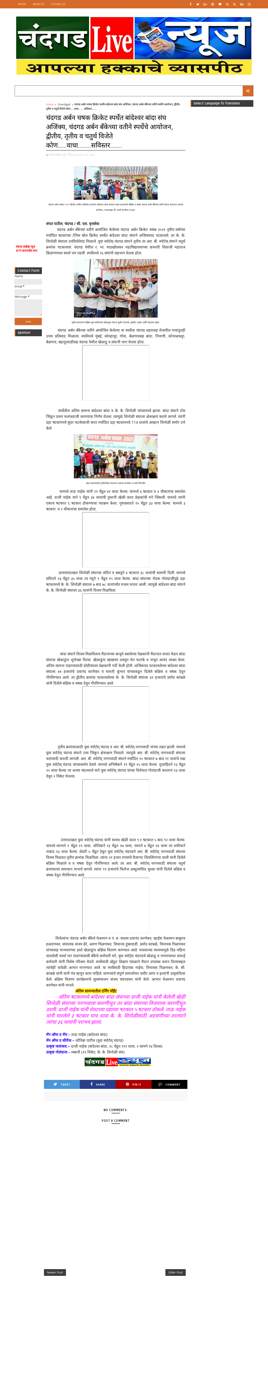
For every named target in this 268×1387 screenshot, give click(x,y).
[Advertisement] (28, 165)
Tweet (62, 1084)
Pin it (133, 1084)
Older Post (175, 1272)
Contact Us (58, 4)
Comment (169, 1084)
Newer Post (55, 1272)
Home (22, 4)
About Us (38, 4)
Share (97, 1084)
